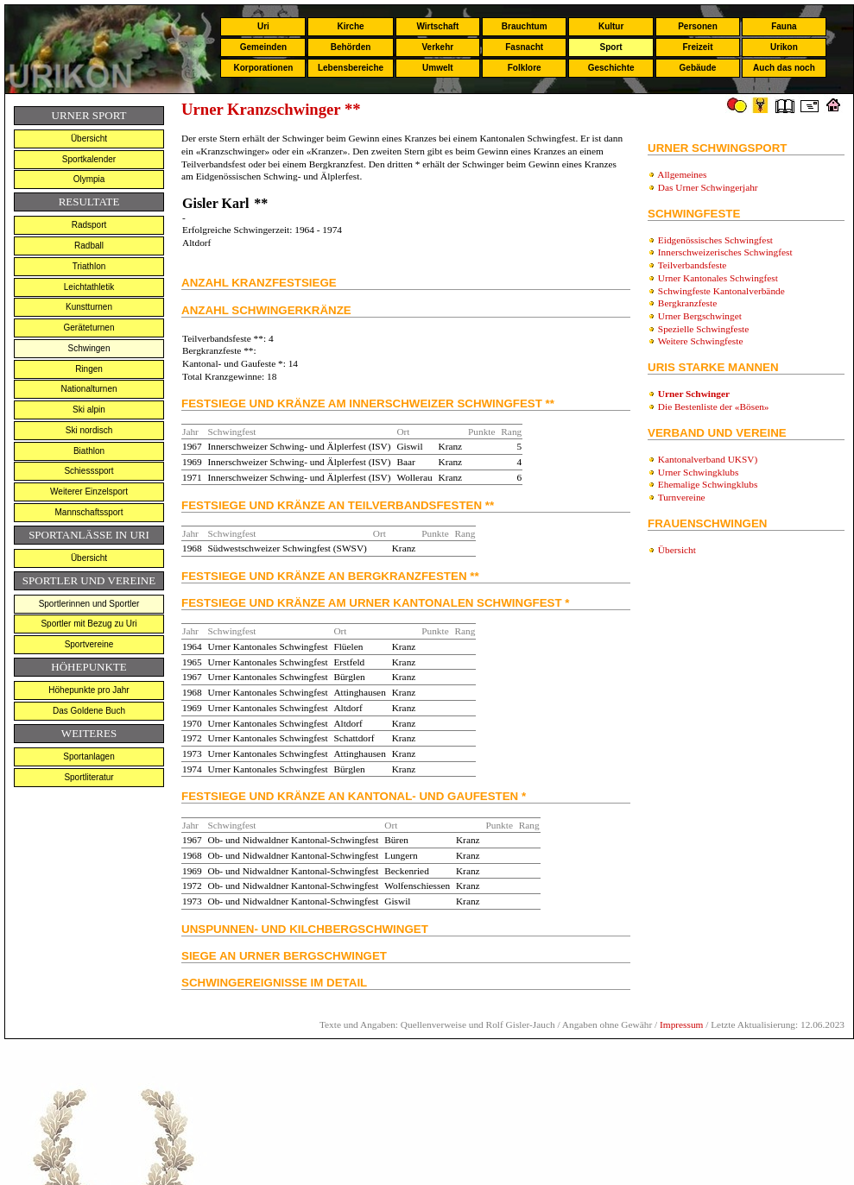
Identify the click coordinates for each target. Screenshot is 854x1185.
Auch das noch (784, 67)
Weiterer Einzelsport (89, 491)
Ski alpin (89, 409)
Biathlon (88, 451)
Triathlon (89, 266)
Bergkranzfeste (687, 303)
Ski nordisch (89, 430)
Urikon (784, 47)
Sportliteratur (88, 777)
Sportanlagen (89, 756)
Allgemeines (681, 174)
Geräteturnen (89, 327)
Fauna (783, 26)
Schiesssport (88, 471)
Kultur (610, 26)
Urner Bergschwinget (700, 316)
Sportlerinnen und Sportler (89, 603)
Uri (263, 26)
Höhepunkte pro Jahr (88, 690)
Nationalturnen (88, 389)
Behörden (351, 47)
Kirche (350, 26)
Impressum (681, 1024)
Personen (698, 26)
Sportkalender (89, 159)
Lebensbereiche (350, 67)
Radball (89, 245)
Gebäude (698, 67)
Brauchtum (524, 26)
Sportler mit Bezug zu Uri (88, 623)
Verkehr (437, 47)
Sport (611, 47)
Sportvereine (89, 644)
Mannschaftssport (89, 512)
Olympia (89, 179)
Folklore (524, 67)
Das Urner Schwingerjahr (708, 187)
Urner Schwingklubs (698, 472)
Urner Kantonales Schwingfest (718, 278)
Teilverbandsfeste (692, 265)
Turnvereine (681, 497)
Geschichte (611, 67)
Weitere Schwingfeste (700, 341)
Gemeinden (263, 47)
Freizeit (697, 47)
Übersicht (89, 138)
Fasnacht (524, 47)
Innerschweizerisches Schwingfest (725, 252)
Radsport (89, 225)
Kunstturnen (89, 307)
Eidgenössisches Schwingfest (715, 240)
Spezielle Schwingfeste (703, 329)
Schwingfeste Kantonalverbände (721, 291)
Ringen (89, 369)
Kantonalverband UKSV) (707, 459)
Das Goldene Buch (89, 710)
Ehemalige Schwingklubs (707, 484)
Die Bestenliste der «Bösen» (713, 406)
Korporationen (263, 67)
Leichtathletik (89, 287)
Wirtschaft (437, 26)
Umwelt (437, 67)
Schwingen (89, 348)
